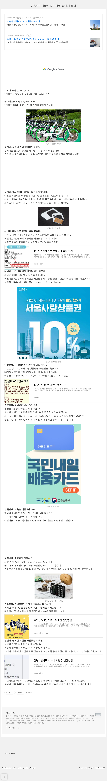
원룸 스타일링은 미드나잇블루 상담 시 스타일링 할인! (33, 39)
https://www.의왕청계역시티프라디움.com (23, 18)
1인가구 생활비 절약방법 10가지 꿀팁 (53, 5)
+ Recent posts (8, 759)
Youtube (26, 774)
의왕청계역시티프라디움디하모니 (23, 21)
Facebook (20, 774)
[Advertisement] (53, 69)
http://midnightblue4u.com (16, 35)
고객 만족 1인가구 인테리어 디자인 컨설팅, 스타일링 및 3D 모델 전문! (37, 42)
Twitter (14, 774)
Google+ (33, 774)
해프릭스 (10, 718)
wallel (103, 774)
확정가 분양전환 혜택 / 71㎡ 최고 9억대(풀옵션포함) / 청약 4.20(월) (36, 25)
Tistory (89, 774)
